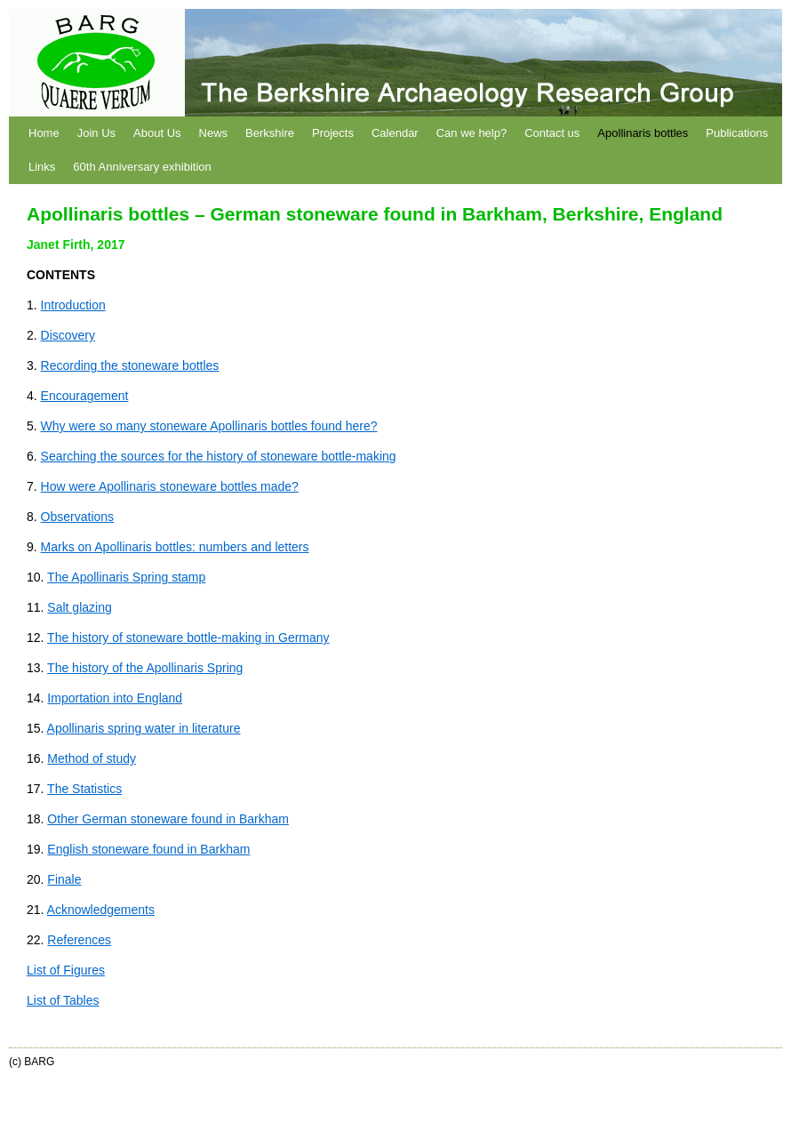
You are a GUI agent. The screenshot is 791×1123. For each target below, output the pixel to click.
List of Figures (66, 970)
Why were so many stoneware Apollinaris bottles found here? (209, 426)
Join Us (96, 133)
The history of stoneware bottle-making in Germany (188, 637)
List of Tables (63, 1000)
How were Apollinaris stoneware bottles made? (170, 486)
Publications (737, 133)
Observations (77, 516)
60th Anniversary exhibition (142, 166)
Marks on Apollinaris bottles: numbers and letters (175, 547)
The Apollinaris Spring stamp (126, 577)
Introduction (73, 305)
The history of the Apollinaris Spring (145, 668)
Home (44, 133)
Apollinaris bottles (642, 133)
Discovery (68, 335)
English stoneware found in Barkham (148, 849)
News (213, 133)
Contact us (551, 133)
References (79, 940)
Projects (333, 133)
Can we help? (471, 133)
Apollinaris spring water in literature (144, 728)
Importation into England (114, 698)
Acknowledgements (101, 909)
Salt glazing (79, 607)
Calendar (395, 133)
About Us (156, 133)
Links (41, 166)
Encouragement (85, 396)
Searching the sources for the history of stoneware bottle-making (218, 456)
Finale (64, 879)
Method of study (91, 758)
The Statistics (84, 789)
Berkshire (269, 133)
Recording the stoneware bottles (130, 365)
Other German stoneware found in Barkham (168, 819)
